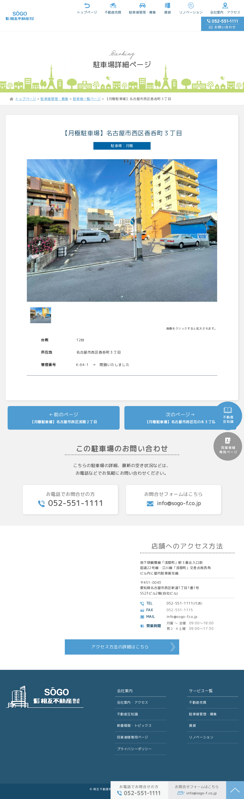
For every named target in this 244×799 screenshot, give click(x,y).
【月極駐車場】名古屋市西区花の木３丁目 (180, 407)
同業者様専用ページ (132, 723)
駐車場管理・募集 (203, 699)
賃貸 (130, 8)
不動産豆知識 (127, 699)
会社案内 (125, 676)
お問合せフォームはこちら (173, 485)
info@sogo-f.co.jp (182, 602)
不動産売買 (75, 8)
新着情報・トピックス (134, 711)
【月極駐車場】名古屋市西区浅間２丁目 (63, 407)
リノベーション (153, 8)
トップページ (50, 8)
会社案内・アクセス (188, 8)
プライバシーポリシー (134, 735)
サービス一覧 (201, 676)
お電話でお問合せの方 (70, 485)
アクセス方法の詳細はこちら (120, 633)
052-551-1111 (180, 589)
